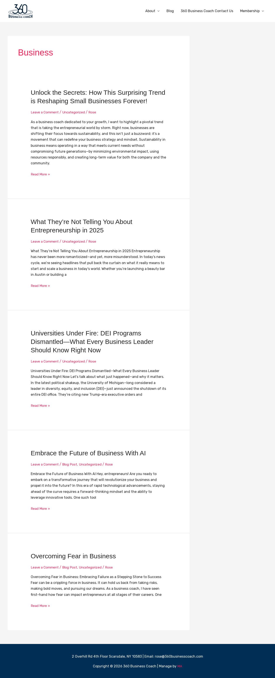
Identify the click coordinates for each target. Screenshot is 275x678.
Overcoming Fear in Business (73, 555)
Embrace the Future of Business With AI (88, 452)
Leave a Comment (45, 112)
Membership (250, 11)
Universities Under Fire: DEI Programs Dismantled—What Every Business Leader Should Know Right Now (92, 341)
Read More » (41, 173)
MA (179, 665)
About (150, 11)
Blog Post (71, 464)
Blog (170, 11)
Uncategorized (76, 112)
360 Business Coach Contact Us (207, 11)
